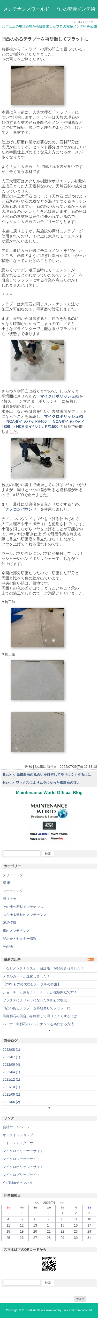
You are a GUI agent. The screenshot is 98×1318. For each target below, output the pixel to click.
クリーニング (13, 875)
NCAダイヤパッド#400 (26, 421)
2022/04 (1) (11, 1072)
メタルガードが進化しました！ (26, 976)
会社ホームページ (16, 1127)
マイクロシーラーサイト (21, 1159)
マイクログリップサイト (21, 1175)
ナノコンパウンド (20, 509)
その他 (8, 946)
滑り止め (9, 899)
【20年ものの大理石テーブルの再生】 (32, 984)
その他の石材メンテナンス (23, 907)
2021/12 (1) (11, 1079)
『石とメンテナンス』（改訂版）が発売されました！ (43, 968)
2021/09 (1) (11, 1094)
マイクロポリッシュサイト (23, 1167)
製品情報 (9, 923)
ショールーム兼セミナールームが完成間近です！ (40, 992)
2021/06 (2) (11, 1102)
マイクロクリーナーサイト (23, 1151)
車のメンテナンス (16, 931)
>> (62, 1203)
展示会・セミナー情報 (20, 938)
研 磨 (6, 883)
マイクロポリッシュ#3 (63, 416)
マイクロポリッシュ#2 (59, 396)
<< (37, 1203)
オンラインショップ (18, 1135)
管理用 (80, 1298)
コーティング (13, 891)
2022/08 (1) (11, 1049)
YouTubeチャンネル (18, 1183)
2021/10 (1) (11, 1087)
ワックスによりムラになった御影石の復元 (35, 1000)
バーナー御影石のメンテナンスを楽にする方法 (38, 1024)
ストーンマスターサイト (21, 1143)
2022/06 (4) (11, 1064)
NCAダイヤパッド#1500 (37, 427)
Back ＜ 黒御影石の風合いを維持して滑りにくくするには (47, 774)
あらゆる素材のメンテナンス (25, 915)
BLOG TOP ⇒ (83, 22)
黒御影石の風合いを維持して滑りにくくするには (40, 1016)
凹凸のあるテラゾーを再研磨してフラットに (36, 1008)
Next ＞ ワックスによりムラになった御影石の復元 (41, 782)
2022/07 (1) (11, 1057)
